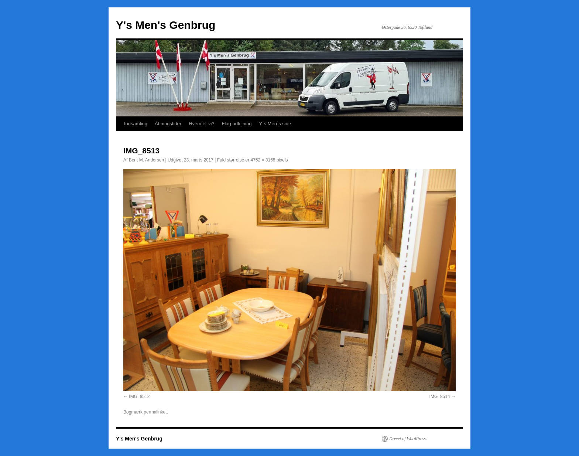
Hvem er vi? (201, 123)
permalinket (155, 412)
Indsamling (135, 123)
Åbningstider (168, 123)
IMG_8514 (439, 396)
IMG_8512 (139, 396)
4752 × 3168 (262, 160)
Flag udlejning (237, 123)
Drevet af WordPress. (408, 438)
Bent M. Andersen (146, 160)
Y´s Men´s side (275, 123)
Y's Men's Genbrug (165, 25)
